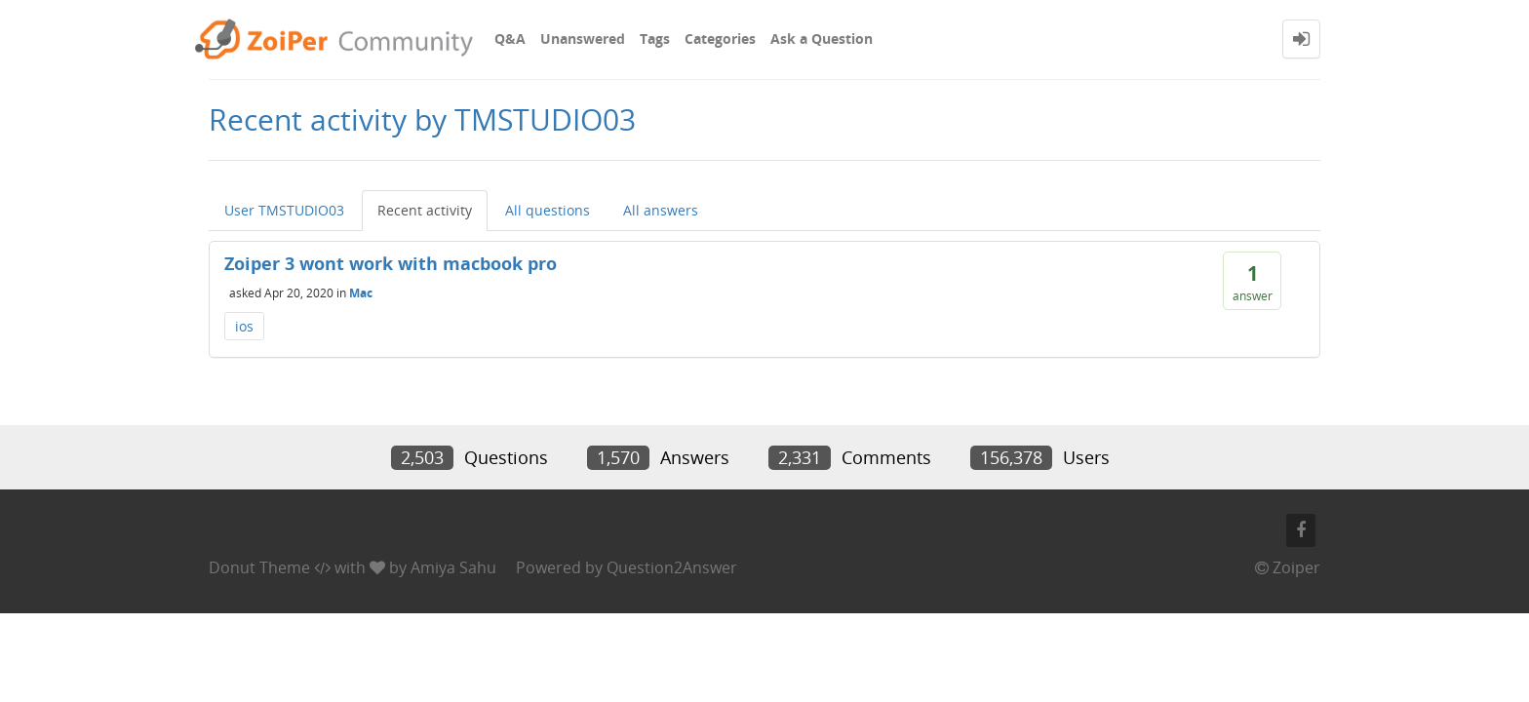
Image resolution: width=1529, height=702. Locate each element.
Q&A (510, 38)
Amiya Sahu (453, 567)
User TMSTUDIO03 (284, 210)
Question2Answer (672, 567)
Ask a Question (821, 38)
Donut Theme (259, 567)
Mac (360, 292)
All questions (547, 210)
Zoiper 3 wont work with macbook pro (390, 263)
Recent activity (424, 210)
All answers (660, 210)
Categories (720, 38)
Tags (655, 38)
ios (244, 326)
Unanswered (582, 38)
